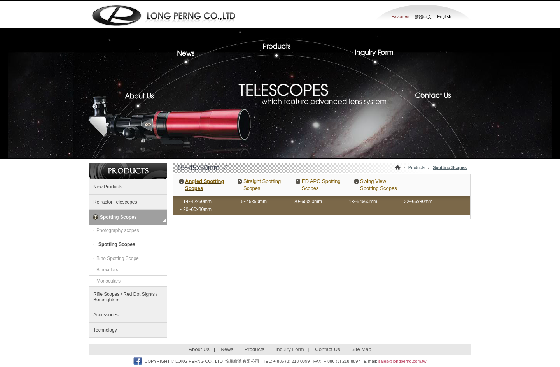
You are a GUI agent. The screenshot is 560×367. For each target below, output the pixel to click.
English (444, 16)
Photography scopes (117, 230)
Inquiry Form (371, 56)
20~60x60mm (308, 201)
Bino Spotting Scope (117, 258)
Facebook (137, 361)
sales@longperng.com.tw (402, 361)
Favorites (400, 16)
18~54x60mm (363, 201)
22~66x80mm (418, 201)
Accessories (106, 315)
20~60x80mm (197, 209)
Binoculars (107, 269)
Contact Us (429, 100)
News (192, 56)
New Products (107, 187)
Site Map (361, 349)
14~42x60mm (197, 201)
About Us (142, 100)
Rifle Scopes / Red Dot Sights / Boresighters (125, 296)
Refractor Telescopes (115, 202)
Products (279, 46)
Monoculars (108, 281)
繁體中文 (423, 16)
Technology (105, 330)
